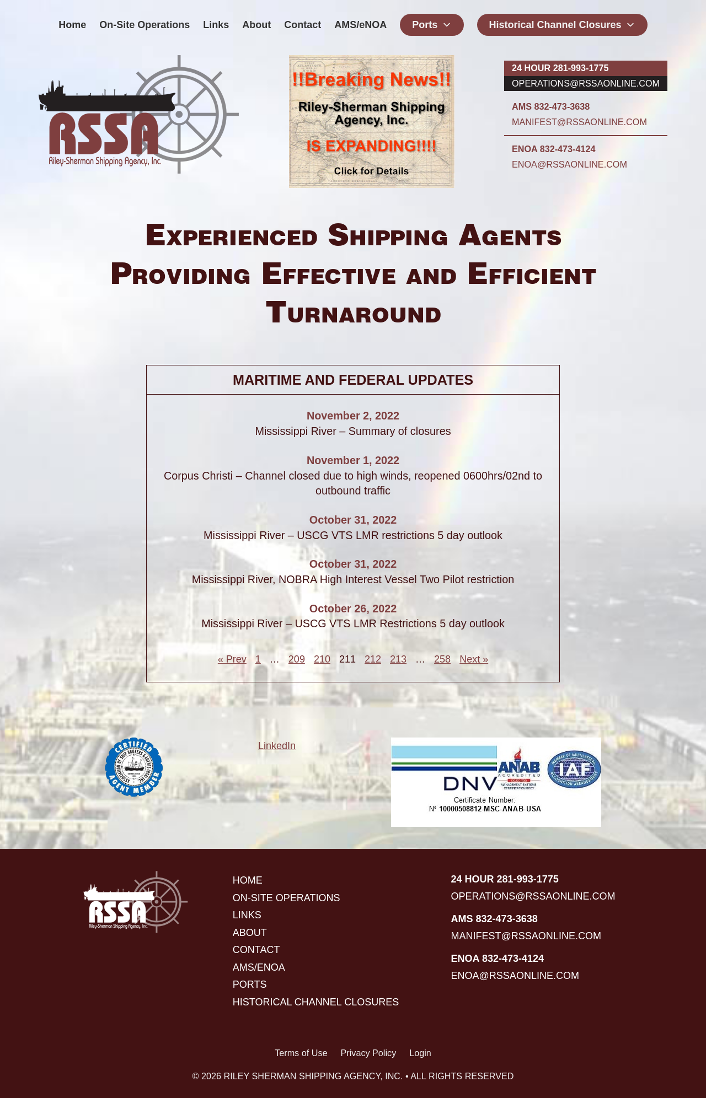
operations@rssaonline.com (586, 83)
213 (398, 659)
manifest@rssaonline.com (579, 122)
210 (322, 659)
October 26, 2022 (353, 608)
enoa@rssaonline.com (569, 164)
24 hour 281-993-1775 (560, 68)
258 (442, 659)
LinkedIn (277, 745)
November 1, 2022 (353, 460)
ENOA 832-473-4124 (553, 149)
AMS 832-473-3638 (551, 106)
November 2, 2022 (353, 416)
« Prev (232, 659)
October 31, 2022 (353, 520)
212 (373, 659)
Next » (473, 659)
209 (296, 659)
